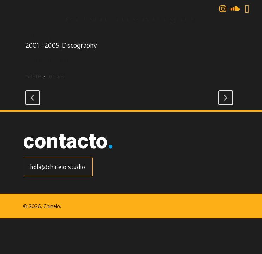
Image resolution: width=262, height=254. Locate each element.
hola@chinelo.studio (57, 166)
